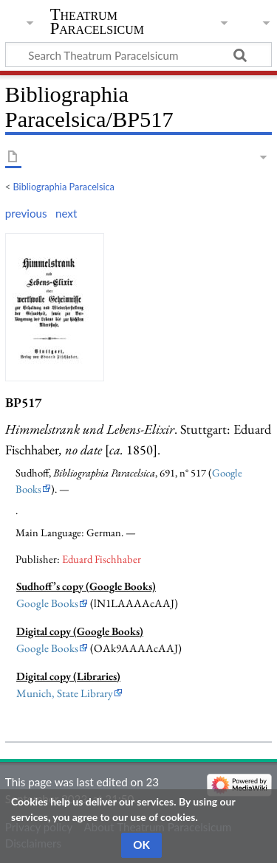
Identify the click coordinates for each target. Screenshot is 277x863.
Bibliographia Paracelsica (63, 187)
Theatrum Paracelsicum (97, 21)
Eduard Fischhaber (101, 559)
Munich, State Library (64, 693)
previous (26, 213)
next (66, 213)
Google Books (47, 603)
